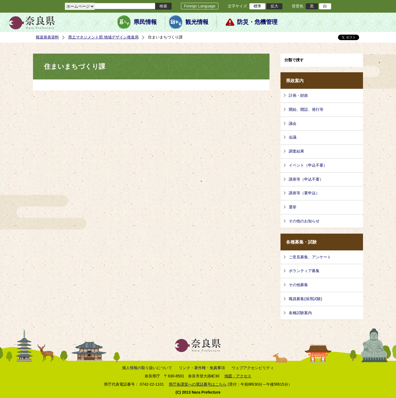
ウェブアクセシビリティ (253, 368)
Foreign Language (199, 6)
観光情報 (196, 22)
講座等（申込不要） (306, 179)
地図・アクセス (237, 376)
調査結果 (296, 151)
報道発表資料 (47, 37)
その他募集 (298, 285)
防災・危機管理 (257, 22)
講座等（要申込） (304, 193)
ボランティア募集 (304, 271)
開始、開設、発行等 (306, 109)
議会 (292, 123)
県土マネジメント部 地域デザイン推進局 (103, 37)
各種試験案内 (300, 313)
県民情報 (145, 22)
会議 (292, 137)
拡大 (274, 6)
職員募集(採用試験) (305, 299)
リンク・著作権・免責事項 (202, 368)
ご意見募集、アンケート (310, 257)
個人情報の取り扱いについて (147, 368)
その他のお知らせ (304, 221)
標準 (257, 6)
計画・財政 (298, 95)
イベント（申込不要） (308, 165)
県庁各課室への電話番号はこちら (198, 384)
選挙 (292, 207)
